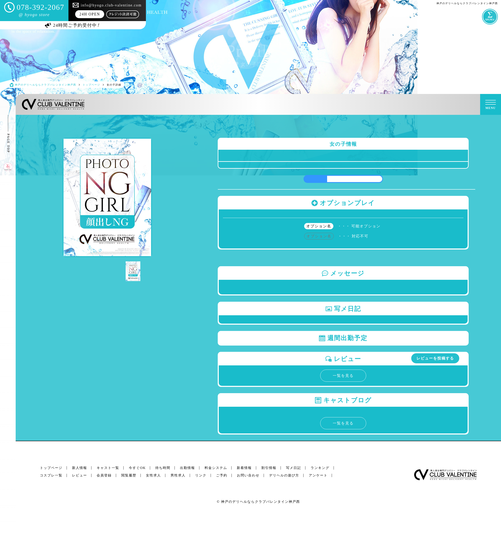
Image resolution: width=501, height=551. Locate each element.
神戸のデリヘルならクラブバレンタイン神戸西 (260, 501)
